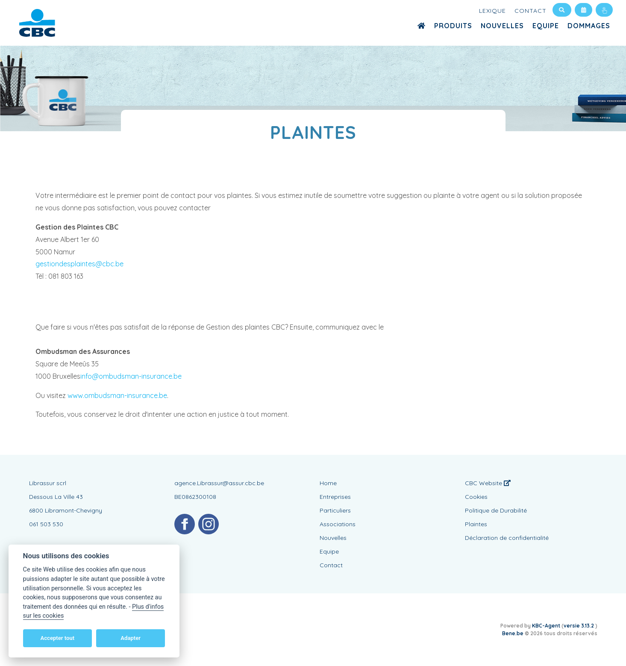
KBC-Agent (546, 625)
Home (328, 483)
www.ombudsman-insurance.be (117, 395)
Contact (530, 11)
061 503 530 (46, 524)
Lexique (492, 11)
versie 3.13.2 (579, 625)
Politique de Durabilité (496, 510)
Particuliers (335, 510)
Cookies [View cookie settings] (476, 497)
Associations (338, 524)
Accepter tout (57, 638)
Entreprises (335, 497)
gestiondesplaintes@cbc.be (79, 263)
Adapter (130, 638)
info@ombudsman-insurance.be (131, 376)
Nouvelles (502, 25)
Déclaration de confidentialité (507, 538)
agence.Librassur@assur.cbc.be (219, 483)
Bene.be (512, 633)
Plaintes (476, 524)
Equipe (545, 25)
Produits (453, 25)
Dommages (588, 25)
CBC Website (488, 483)
